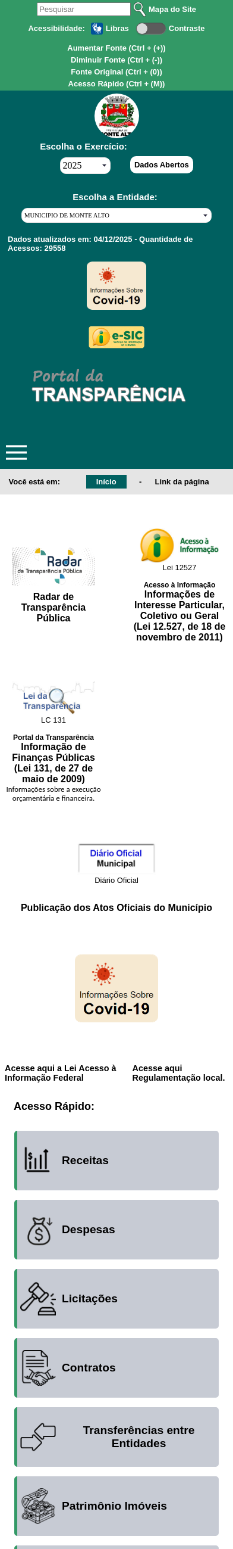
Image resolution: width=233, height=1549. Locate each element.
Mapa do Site (172, 9)
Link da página (182, 481)
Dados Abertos (161, 164)
